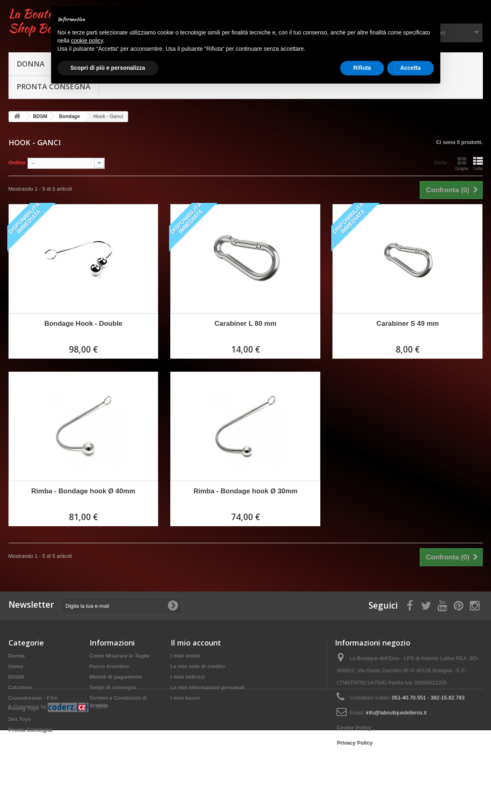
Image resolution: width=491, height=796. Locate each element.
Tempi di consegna (113, 687)
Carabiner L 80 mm (245, 323)
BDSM (16, 677)
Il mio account (196, 643)
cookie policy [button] (87, 40)
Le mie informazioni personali (208, 687)
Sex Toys (20, 719)
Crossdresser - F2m (33, 698)
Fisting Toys (24, 709)
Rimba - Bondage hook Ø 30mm (245, 491)
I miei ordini (185, 656)
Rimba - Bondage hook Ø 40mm (83, 491)
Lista (478, 163)
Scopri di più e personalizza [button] (108, 68)
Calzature (20, 687)
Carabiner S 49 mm (407, 323)
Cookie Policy (354, 728)
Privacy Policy (354, 743)
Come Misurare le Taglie (120, 656)
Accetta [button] (410, 68)
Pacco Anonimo (109, 666)
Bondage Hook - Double (83, 323)
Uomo (16, 666)
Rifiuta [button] (362, 68)
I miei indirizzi (188, 677)
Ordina (17, 162)
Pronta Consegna (30, 730)
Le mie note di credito (198, 666)
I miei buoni (185, 698)
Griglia (461, 163)
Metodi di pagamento (116, 677)
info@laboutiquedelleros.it (396, 713)
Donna (31, 64)
